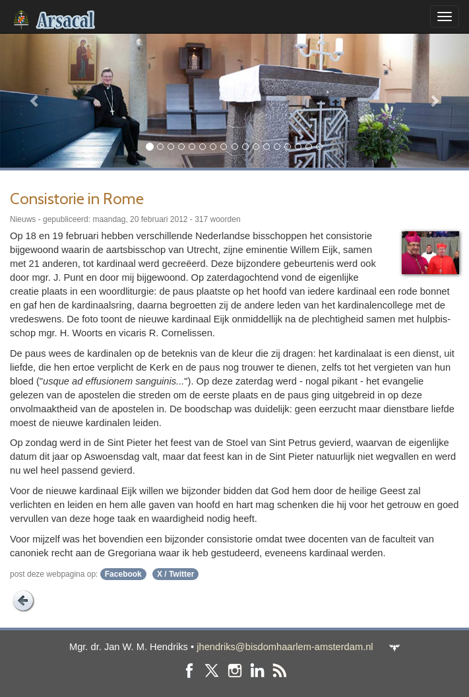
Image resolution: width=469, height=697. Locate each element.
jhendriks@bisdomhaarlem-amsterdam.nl (285, 647)
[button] (35, 100)
